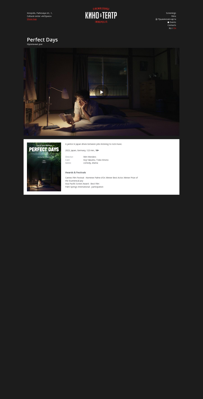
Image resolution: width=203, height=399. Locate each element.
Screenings (171, 13)
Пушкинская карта (165, 19)
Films (173, 16)
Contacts (172, 25)
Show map (32, 19)
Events (171, 22)
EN (174, 28)
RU (170, 28)
